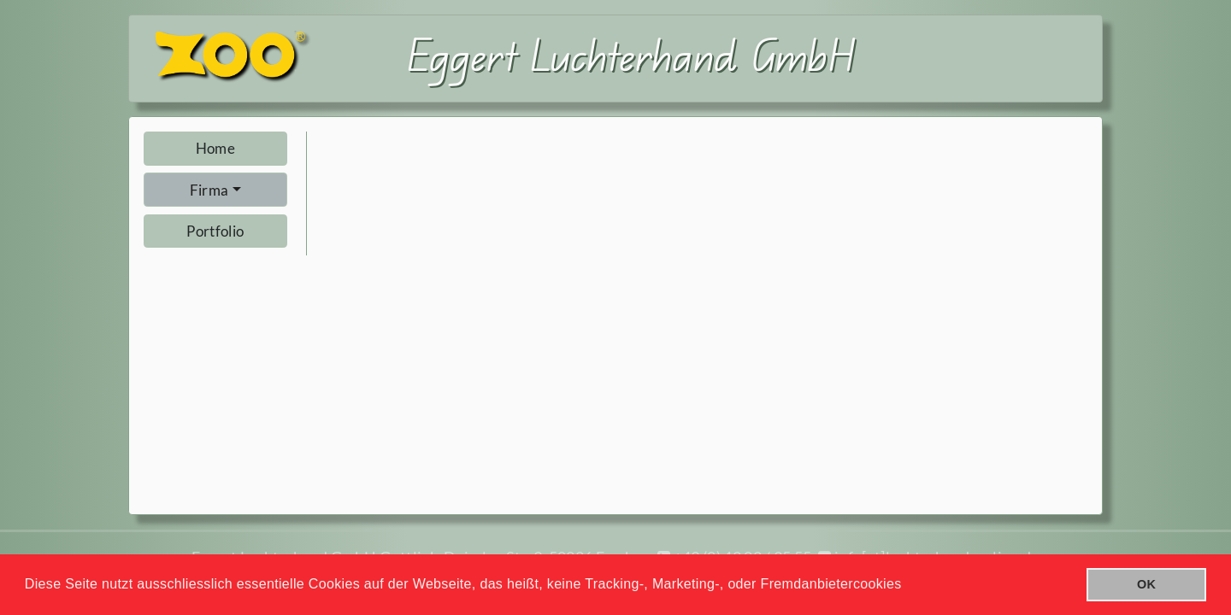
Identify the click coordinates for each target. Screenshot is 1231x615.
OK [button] (1146, 584)
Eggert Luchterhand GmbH (632, 54)
